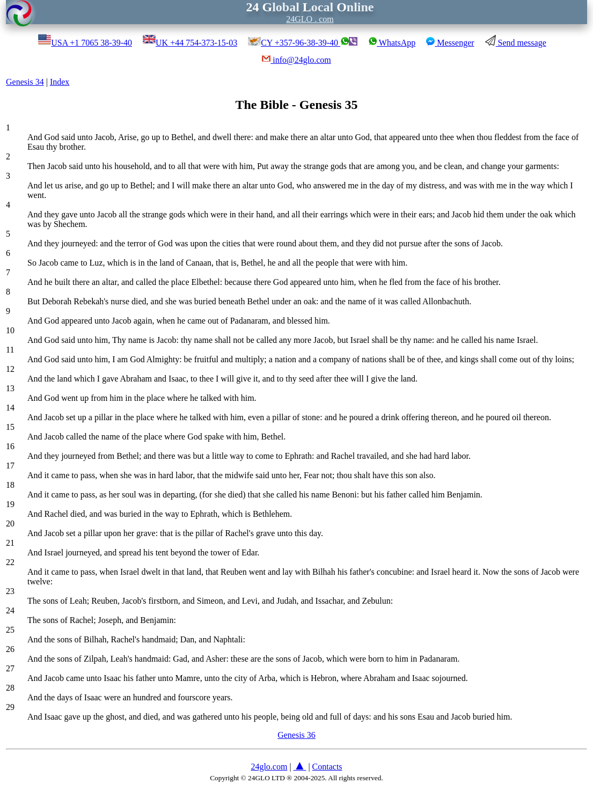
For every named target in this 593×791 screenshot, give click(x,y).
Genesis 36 (296, 734)
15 (10, 426)
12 (10, 368)
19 (10, 504)
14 (10, 407)
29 (10, 707)
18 (10, 484)
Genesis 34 (25, 81)
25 (10, 629)
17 (10, 465)
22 (10, 562)
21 (10, 542)
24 (10, 610)
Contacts (327, 766)
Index (59, 81)
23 (10, 591)
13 (10, 388)
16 (10, 446)
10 (10, 330)
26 (10, 649)
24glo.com (269, 766)
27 (10, 668)
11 (10, 349)
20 (10, 523)
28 (10, 687)
